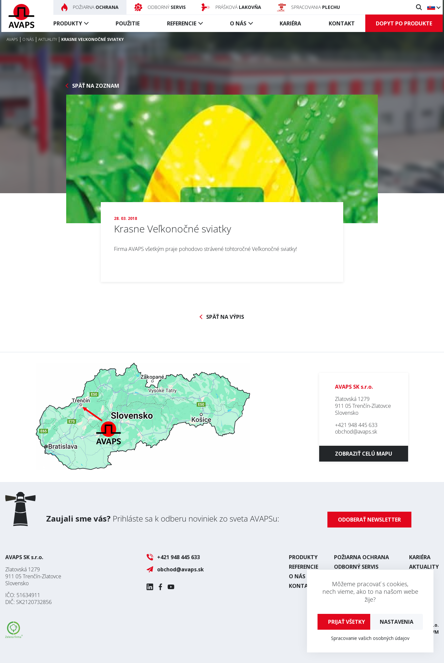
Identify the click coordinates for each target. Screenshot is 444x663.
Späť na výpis (225, 317)
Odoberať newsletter (369, 519)
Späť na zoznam (95, 85)
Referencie (181, 23)
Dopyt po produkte (404, 23)
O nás (238, 23)
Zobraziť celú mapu (363, 453)
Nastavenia (396, 621)
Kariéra (290, 23)
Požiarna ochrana (361, 557)
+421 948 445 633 (356, 425)
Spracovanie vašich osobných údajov (370, 638)
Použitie (128, 23)
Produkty (67, 23)
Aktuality (424, 566)
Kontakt (342, 23)
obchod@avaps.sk (356, 431)
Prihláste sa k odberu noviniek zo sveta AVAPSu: (162, 518)
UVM (433, 632)
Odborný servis (356, 566)
